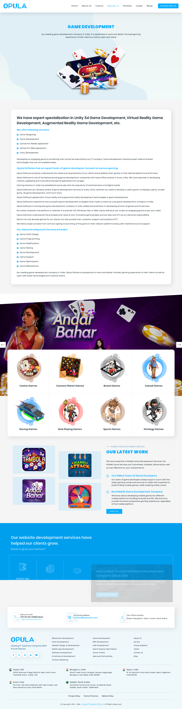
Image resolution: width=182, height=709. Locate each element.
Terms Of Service (91, 696)
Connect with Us (168, 6)
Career (139, 6)
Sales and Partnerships (102, 656)
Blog (136, 656)
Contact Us (138, 653)
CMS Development (101, 645)
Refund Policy (108, 696)
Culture (99, 6)
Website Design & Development (66, 645)
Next (179, 345)
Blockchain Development (63, 638)
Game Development (101, 638)
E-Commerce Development (63, 656)
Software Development (62, 653)
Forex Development (60, 642)
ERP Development (101, 642)
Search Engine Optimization (105, 649)
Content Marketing (60, 660)
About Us (86, 6)
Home (74, 6)
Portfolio (127, 6)
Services (113, 6)
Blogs (150, 6)
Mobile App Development (63, 649)
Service (137, 642)
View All (114, 511)
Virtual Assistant (140, 645)
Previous (3, 345)
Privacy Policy (74, 696)
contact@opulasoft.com (86, 617)
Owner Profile (99, 653)
